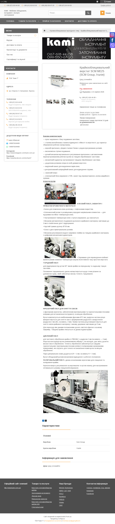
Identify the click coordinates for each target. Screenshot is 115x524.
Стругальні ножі (37, 507)
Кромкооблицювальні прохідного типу (64, 31)
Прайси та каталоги (51, 21)
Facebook (90, 494)
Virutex (61, 502)
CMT (61, 505)
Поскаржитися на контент (53, 521)
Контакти (69, 21)
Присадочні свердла (39, 499)
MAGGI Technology (66, 488)
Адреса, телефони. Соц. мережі (98, 488)
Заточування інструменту (41, 493)
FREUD (61, 499)
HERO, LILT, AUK (65, 491)
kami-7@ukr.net (14, 140)
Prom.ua (68, 516)
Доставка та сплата (14, 45)
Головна (10, 21)
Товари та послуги (27, 21)
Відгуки (9, 40)
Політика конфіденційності (71, 521)
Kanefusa (62, 496)
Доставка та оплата (87, 21)
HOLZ (61, 494)
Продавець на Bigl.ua (57, 519)
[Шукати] (88, 13)
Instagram (90, 491)
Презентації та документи (17, 50)
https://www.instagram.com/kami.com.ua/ (20, 153)
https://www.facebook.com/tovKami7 (18, 158)
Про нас (10, 55)
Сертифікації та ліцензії (16, 59)
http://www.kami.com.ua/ (12, 488)
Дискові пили (36, 496)
